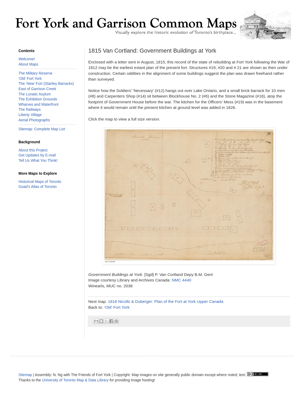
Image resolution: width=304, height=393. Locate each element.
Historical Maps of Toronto (40, 181)
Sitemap (25, 375)
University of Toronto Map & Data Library (75, 380)
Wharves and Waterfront (38, 104)
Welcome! (27, 59)
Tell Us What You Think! (38, 160)
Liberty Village (30, 115)
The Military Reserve (35, 73)
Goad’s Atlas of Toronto (38, 186)
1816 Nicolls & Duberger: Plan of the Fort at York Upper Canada (165, 301)
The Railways (30, 109)
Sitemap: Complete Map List (42, 129)
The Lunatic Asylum (35, 94)
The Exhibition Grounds (38, 99)
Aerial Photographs (34, 120)
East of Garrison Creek (37, 89)
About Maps (28, 64)
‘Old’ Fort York (117, 307)
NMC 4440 (181, 280)
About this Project (33, 150)
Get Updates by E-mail (37, 155)
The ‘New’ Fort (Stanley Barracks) (46, 83)
